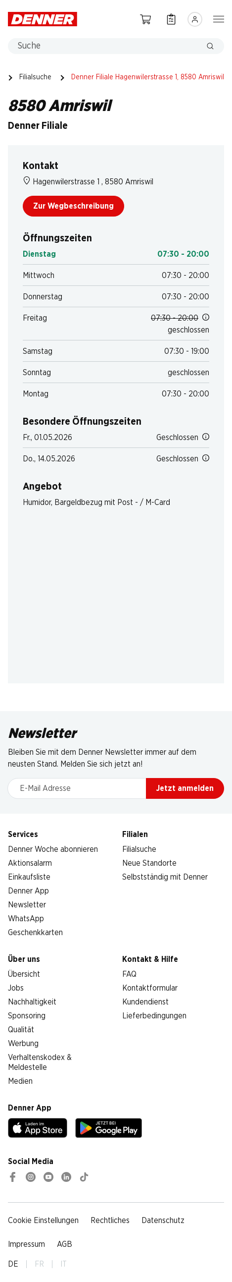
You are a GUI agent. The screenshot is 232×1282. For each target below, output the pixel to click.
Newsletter (27, 905)
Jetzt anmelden (185, 788)
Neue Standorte (149, 863)
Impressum (26, 1244)
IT (63, 1264)
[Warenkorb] (145, 19)
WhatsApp (26, 919)
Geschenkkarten (35, 933)
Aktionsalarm (30, 863)
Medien (20, 1081)
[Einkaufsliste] (171, 19)
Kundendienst (145, 1002)
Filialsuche (35, 77)
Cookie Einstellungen (43, 1221)
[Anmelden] (194, 19)
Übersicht (24, 974)
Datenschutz (163, 1221)
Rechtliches (110, 1221)
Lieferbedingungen (154, 1016)
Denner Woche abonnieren (53, 849)
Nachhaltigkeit (32, 1002)
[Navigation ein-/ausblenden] (219, 18)
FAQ (129, 974)
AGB (64, 1244)
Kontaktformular (150, 988)
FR (39, 1264)
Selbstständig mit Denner (165, 877)
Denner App (28, 891)
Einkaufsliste (29, 877)
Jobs (16, 988)
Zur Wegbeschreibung (73, 206)
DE (13, 1264)
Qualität (21, 1030)
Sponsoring (27, 1016)
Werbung (23, 1044)
